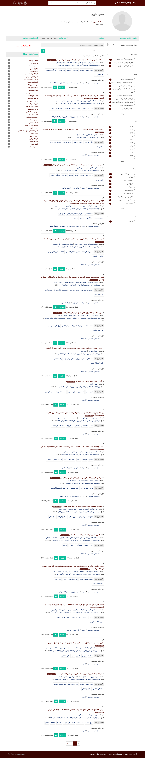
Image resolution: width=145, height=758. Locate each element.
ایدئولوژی (69, 425)
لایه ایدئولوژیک (73, 684)
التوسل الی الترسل (69, 722)
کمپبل (78, 655)
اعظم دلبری (34, 144)
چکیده (61, 87)
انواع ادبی (76, 188)
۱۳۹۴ (122, 156)
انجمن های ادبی (55, 142)
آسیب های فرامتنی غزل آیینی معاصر (84, 381)
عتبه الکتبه (80, 722)
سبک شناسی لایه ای (86, 70)
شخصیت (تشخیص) (61, 290)
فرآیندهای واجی (52, 252)
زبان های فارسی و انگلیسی (59, 488)
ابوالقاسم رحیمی (69, 282)
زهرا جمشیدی (60, 101)
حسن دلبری (82, 62)
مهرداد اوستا (48, 290)
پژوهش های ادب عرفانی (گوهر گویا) (122, 89)
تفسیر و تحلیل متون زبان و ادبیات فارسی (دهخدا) (122, 102)
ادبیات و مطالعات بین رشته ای (69, 83)
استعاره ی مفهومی (87, 290)
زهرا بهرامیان (94, 509)
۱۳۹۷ (122, 149)
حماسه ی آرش (98, 294)
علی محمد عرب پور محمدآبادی (28, 130)
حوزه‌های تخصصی (93, 83)
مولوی (71, 175)
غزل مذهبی (71, 392)
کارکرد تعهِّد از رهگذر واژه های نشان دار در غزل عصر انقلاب (77, 312)
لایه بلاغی (62, 70)
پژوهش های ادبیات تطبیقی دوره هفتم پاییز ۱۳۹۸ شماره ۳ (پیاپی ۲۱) (78, 574)
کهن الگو (64, 175)
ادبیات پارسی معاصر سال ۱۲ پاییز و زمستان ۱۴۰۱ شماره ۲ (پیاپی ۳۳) (78, 420)
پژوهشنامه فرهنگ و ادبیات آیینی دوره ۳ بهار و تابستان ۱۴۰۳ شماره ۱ (78, 208)
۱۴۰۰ (122, 139)
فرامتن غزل (48, 392)
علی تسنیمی (60, 62)
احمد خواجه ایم (81, 282)
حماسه (69, 70)
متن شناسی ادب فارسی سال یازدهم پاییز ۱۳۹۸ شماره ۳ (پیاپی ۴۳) (79, 511)
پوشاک (71, 545)
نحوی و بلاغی (86, 688)
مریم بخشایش (93, 206)
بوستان (84, 459)
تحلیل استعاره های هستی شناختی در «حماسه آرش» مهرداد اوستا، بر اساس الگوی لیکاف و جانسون (72, 278)
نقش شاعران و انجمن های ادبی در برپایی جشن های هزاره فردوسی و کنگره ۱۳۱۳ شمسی (73, 130)
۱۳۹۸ (122, 146)
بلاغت (91, 617)
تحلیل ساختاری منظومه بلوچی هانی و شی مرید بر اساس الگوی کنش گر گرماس (74, 348)
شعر (122, 92)
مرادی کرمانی (73, 579)
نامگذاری (74, 617)
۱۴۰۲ (122, 133)
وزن (91, 488)
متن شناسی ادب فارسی (122, 86)
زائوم (76, 175)
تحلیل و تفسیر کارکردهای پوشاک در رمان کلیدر (80, 535)
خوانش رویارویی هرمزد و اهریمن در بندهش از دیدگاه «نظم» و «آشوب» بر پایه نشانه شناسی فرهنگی (74, 96)
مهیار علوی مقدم (71, 62)
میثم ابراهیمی (93, 480)
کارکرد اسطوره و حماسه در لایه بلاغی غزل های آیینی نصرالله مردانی (75, 59)
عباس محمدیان (59, 206)
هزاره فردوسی (77, 142)
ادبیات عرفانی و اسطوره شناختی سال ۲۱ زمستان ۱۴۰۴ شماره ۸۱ (80, 103)
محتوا (47, 722)
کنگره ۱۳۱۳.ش (88, 142)
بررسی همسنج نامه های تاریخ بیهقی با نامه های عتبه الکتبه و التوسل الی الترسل (76, 710)
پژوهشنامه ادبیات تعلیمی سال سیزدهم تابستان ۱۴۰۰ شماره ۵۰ (80, 454)
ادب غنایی (90, 358)
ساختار (53, 722)
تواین (64, 579)
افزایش (101, 256)
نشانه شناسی (89, 213)
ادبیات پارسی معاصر (122, 79)
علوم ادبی (76, 630)
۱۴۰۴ (122, 126)
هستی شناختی (74, 290)
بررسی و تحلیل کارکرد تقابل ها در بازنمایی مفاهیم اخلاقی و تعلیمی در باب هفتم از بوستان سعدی (72, 447)
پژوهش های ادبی (122, 108)
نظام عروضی (84, 488)
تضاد (78, 459)
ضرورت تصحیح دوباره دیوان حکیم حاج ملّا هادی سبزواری (77, 506)
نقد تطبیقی (74, 488)
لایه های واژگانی (98, 688)
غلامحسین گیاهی (92, 452)
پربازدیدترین (45, 38)
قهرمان (84, 655)
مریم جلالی (66, 571)
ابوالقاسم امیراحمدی (52, 537)
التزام (91, 326)
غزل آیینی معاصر (51, 70)
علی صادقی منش (92, 167)
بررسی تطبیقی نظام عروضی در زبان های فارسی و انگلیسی (75, 477)
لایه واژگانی (65, 326)
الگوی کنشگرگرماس (97, 363)
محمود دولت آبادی (81, 545)
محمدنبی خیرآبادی (92, 609)
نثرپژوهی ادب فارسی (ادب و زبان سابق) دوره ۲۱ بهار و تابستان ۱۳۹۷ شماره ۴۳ (75, 717)
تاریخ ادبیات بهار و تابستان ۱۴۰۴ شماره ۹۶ (87, 137)
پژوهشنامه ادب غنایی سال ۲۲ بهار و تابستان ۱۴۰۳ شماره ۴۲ (81, 170)
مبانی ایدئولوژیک (77, 326)
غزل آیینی (81, 392)
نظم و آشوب (76, 108)
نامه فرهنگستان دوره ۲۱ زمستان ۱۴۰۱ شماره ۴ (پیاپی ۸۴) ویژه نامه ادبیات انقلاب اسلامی (72, 318)
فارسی (122, 221)
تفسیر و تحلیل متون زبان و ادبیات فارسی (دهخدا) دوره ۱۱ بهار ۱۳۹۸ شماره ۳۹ (75, 540)
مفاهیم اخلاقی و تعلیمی (54, 459)
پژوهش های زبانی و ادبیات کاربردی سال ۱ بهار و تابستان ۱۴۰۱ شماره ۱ (78, 354)
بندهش (67, 108)
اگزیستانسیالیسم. (97, 583)
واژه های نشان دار (54, 326)
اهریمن (90, 108)
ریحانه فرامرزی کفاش (91, 537)
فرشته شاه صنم (93, 282)
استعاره (77, 425)
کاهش (95, 256)
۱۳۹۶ (122, 152)
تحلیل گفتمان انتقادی (73, 252)
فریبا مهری (94, 315)
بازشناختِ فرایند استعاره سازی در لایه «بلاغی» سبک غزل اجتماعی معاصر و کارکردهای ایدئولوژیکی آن (74, 414)
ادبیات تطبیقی (122, 190)
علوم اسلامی (19, 46)
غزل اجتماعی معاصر (58, 425)
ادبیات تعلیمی (122, 193)
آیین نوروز (61, 213)
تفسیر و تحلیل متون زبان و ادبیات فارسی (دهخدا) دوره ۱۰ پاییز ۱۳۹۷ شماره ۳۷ (75, 650)
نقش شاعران (67, 142)
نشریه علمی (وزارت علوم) (122, 59)
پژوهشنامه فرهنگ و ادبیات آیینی (122, 82)
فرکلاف (62, 252)
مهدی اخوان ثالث (87, 252)
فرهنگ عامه (122, 203)
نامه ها (59, 722)
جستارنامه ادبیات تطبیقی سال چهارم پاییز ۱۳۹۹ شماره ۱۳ (82, 483)
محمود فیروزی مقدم (91, 571)
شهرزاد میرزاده (93, 351)
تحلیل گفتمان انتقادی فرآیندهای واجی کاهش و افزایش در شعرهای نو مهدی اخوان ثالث (73, 240)
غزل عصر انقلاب (98, 330)
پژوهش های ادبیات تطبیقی (122, 99)
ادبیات (84, 83)
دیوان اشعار (72, 516)
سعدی (91, 459)
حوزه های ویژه (74, 117)
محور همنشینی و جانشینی (95, 218)
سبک (91, 425)
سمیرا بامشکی (33, 141)
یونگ (58, 175)
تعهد (86, 326)
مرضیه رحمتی (72, 480)
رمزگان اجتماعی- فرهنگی (74, 213)
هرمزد (84, 108)
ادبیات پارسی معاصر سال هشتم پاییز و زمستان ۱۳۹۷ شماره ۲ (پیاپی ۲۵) (77, 679)
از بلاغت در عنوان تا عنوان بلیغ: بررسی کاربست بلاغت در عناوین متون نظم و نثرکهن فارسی (74, 605)
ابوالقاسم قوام (33, 138)
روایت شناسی (57, 358)
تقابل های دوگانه (69, 459)
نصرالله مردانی (98, 74)
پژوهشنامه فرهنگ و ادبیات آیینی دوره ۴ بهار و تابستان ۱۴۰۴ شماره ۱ (78, 65)
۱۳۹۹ (122, 143)
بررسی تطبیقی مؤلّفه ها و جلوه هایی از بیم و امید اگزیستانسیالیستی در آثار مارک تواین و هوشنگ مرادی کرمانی (73, 567)
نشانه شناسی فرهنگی (56, 108)
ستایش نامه (99, 146)
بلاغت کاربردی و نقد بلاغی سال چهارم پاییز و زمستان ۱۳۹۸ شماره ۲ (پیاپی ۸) (75, 612)
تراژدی (52, 175)
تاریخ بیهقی (89, 722)
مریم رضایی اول (92, 62)
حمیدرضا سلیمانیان (78, 452)
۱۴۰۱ (122, 136)
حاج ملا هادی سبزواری (86, 516)
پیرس (76, 218)
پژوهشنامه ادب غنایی (122, 105)
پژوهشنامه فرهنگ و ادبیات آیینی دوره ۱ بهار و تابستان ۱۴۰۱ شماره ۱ (79, 387)
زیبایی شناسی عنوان (63, 617)
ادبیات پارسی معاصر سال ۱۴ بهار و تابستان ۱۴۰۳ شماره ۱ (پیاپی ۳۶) (79, 247)
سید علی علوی (93, 101)
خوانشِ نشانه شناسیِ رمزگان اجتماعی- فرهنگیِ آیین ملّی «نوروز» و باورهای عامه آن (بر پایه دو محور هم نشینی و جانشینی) (73, 202)
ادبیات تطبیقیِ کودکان (86, 579)
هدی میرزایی (33, 133)
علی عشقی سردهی (76, 537)
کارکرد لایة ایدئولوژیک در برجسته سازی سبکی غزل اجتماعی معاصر (74, 673)
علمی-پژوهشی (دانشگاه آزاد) (122, 62)
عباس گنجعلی (33, 147)
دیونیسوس (99, 179)
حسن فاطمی (34, 136)
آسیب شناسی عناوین (96, 622)
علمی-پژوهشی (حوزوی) (122, 65)
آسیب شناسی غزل (60, 392)
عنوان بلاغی (83, 617)
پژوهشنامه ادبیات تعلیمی (122, 95)
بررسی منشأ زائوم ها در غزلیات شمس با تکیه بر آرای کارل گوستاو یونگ (73, 164)
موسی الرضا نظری (92, 134)
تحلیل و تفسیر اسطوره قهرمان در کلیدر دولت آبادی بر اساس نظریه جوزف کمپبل (76, 644)
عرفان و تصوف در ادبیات (122, 196)
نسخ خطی (52, 516)
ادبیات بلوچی (80, 358)
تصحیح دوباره (62, 516)
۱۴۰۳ (122, 130)
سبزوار (65, 545)
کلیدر (91, 545)
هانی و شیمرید (69, 358)
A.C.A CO (11, 754)
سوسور (82, 218)
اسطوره (76, 70)
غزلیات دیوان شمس (86, 175)
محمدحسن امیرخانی (91, 244)
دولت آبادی (65, 655)
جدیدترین (54, 38)
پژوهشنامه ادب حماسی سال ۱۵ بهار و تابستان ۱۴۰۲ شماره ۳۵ (81, 285)
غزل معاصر (89, 392)
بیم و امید (58, 579)
